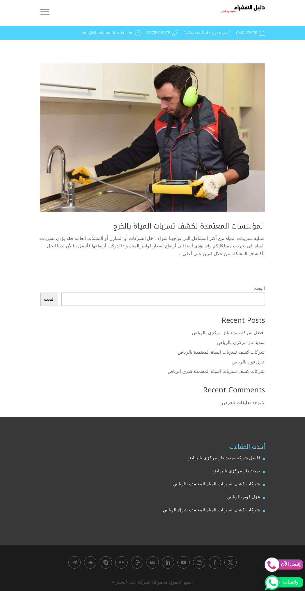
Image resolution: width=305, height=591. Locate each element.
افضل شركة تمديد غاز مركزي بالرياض (228, 332)
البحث (259, 288)
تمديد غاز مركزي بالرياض (241, 342)
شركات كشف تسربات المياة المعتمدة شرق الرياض (216, 371)
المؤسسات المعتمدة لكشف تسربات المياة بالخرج (189, 226)
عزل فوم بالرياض (248, 361)
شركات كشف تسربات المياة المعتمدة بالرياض (221, 352)
